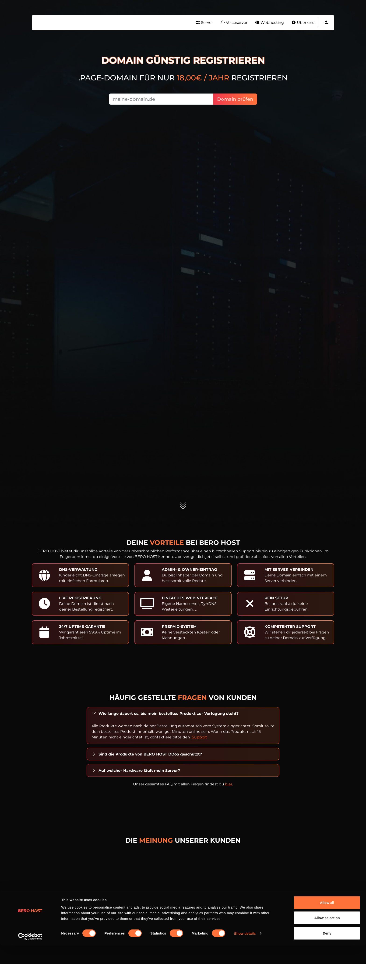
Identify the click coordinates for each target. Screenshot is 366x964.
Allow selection (327, 936)
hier (228, 784)
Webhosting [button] (269, 22)
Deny (327, 951)
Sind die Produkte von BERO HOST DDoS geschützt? (150, 754)
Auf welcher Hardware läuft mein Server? (139, 770)
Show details (245, 952)
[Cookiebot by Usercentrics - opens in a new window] (30, 954)
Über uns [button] (302, 22)
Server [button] (204, 22)
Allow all (327, 921)
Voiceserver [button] (233, 22)
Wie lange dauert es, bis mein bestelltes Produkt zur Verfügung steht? (169, 713)
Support (199, 737)
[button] (326, 22)
